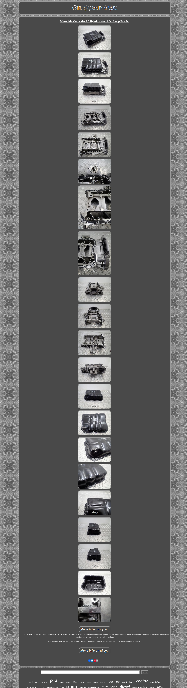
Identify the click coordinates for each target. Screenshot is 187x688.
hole (131, 682)
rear (110, 681)
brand (44, 682)
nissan (68, 682)
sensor (89, 682)
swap (37, 682)
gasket (82, 682)
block (75, 682)
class (103, 682)
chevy (62, 682)
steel (31, 682)
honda (96, 682)
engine (142, 680)
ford (53, 681)
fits (118, 681)
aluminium (156, 682)
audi (124, 682)
